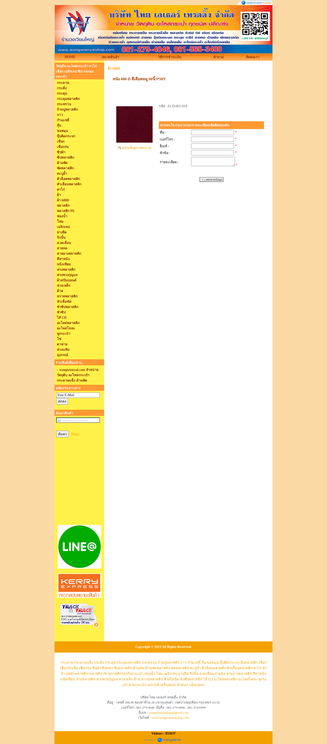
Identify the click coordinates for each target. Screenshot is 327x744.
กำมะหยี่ (194, 662)
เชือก (263, 662)
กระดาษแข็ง (83, 662)
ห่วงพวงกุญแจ (107, 679)
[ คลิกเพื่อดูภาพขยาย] (134, 148)
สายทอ (220, 674)
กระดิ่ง (99, 662)
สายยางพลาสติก (239, 674)
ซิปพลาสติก (123, 668)
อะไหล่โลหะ (247, 679)
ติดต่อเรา (253, 57)
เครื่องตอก (168, 685)
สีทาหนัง (259, 674)
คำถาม (218, 57)
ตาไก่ (258, 668)
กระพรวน (149, 662)
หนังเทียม (67, 679)
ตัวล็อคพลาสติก (214, 668)
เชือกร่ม (85, 668)
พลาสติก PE (98, 674)
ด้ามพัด (138, 668)
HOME (70, 57)
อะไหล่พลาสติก (225, 679)
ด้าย (137, 679)
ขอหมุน (213, 662)
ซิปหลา (107, 668)
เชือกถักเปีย (69, 668)
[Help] (74, 434)
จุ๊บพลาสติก (249, 662)
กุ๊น (204, 662)
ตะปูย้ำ (195, 668)
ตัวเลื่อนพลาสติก (240, 668)
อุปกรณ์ (153, 685)
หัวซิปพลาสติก (191, 679)
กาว (183, 662)
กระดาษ (66, 662)
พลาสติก (81, 674)
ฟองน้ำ (149, 674)
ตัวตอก (182, 685)
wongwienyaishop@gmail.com (168, 712)
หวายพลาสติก (152, 679)
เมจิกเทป (171, 674)
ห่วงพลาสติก (85, 679)
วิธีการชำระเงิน (169, 57)
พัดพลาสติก (180, 668)
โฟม (159, 674)
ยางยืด (183, 674)
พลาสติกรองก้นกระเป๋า (125, 674)
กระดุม (110, 662)
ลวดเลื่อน (206, 674)
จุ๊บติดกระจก (229, 662)
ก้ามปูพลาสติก (169, 662)
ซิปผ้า (96, 668)
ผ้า (265, 668)
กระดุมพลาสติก (129, 662)
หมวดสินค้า (110, 57)
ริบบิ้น (194, 674)
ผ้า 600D (114, 68)
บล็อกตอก (197, 685)
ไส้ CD (208, 679)
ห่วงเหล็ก (126, 679)
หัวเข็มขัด (171, 679)
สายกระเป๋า (137, 685)
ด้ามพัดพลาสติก (157, 668)
